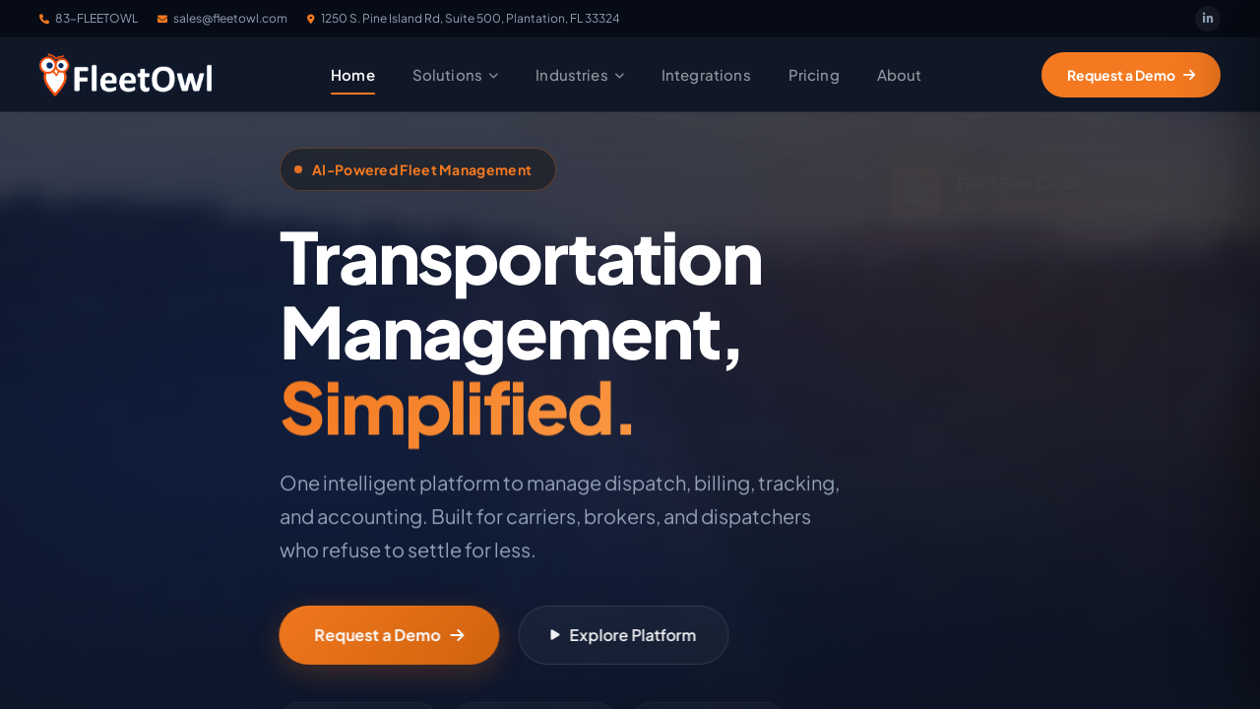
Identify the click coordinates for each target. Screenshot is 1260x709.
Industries (580, 74)
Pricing (814, 74)
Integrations (706, 74)
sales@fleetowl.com (222, 18)
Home (353, 74)
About (899, 74)
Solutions (455, 74)
